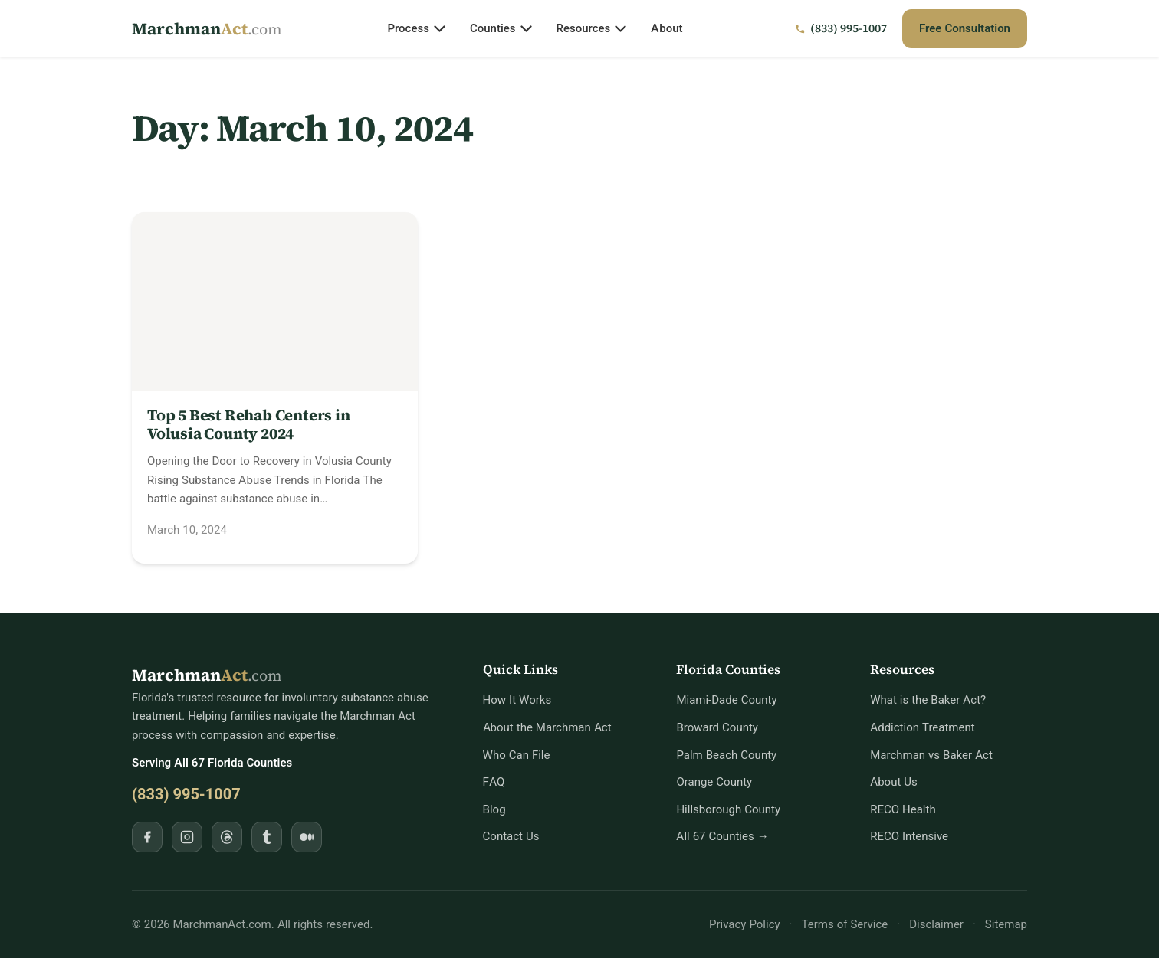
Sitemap (1006, 924)
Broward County (717, 727)
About (666, 28)
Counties (501, 28)
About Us (894, 781)
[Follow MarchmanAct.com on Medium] (306, 837)
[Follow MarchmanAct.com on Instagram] (187, 837)
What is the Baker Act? (928, 699)
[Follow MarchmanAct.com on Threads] (227, 837)
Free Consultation (964, 28)
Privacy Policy (744, 924)
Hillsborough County (728, 809)
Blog (494, 809)
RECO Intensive (909, 836)
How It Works (517, 699)
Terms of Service (845, 924)
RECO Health (902, 809)
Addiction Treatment (922, 727)
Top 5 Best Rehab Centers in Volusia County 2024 (248, 424)
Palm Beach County (726, 754)
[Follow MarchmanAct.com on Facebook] (147, 837)
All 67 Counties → (722, 836)
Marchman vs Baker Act (931, 754)
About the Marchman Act (547, 727)
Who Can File (516, 754)
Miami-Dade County (726, 699)
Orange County (714, 781)
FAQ (494, 781)
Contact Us (511, 836)
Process (416, 28)
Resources (592, 28)
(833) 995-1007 (186, 794)
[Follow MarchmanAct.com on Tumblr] (266, 837)
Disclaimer (936, 924)
